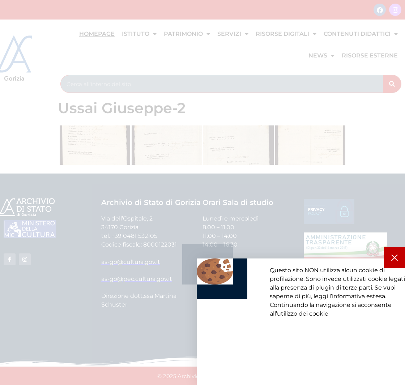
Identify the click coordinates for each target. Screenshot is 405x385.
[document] (202, 192)
